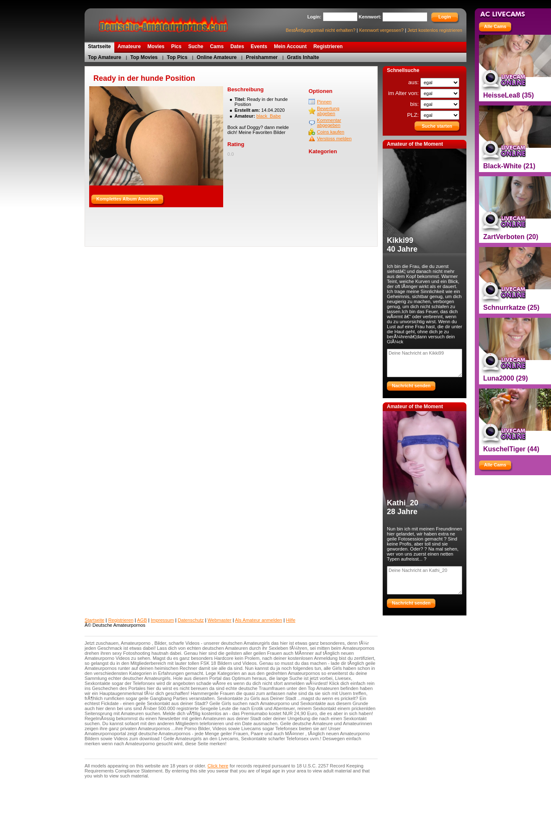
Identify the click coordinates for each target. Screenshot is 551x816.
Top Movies (143, 57)
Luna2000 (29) (505, 378)
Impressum (162, 620)
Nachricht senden (411, 385)
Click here (218, 765)
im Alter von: (404, 93)
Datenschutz (190, 620)
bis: (415, 104)
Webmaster (220, 620)
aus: (414, 82)
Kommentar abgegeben (329, 123)
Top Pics (177, 57)
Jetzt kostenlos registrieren (434, 30)
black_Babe (268, 115)
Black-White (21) (509, 166)
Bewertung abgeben (328, 111)
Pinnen (324, 101)
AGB (142, 620)
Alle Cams (495, 26)
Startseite (94, 620)
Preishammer (262, 57)
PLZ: (413, 115)
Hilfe (290, 620)
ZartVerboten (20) (510, 236)
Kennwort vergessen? (381, 30)
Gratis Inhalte (303, 57)
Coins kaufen (330, 131)
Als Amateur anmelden (258, 620)
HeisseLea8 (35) (508, 95)
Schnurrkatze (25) (511, 307)
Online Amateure (217, 57)
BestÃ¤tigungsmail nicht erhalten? (320, 30)
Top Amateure (104, 57)
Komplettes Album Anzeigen (127, 198)
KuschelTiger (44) (511, 449)
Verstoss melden (334, 138)
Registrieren (120, 620)
